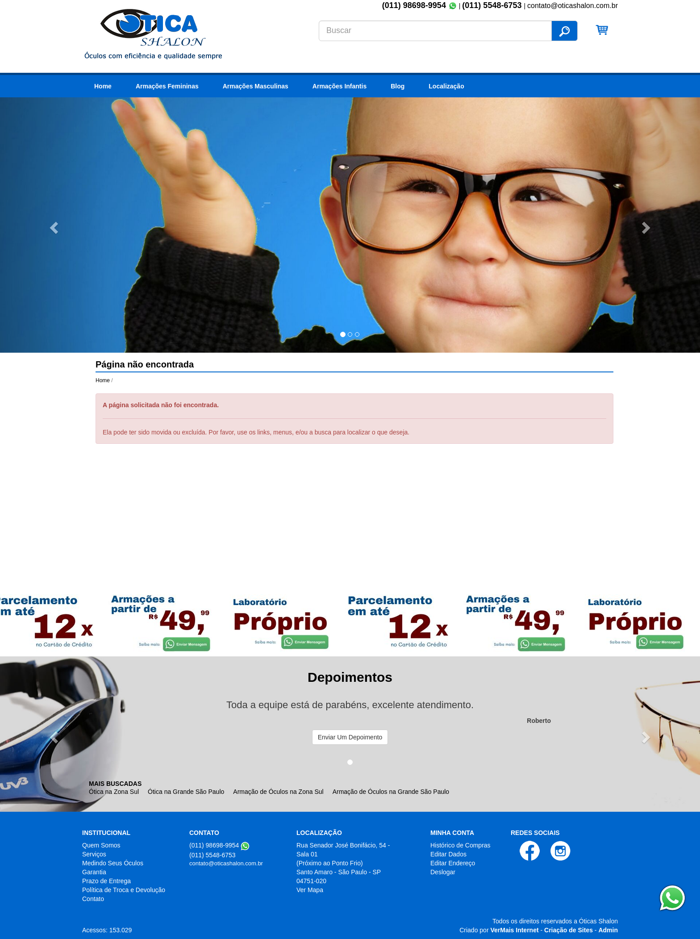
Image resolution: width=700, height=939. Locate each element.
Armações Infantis (339, 86)
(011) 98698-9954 (414, 5)
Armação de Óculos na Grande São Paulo (391, 791)
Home (103, 86)
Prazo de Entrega (106, 881)
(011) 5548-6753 (493, 5)
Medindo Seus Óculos (112, 863)
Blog (397, 86)
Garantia (94, 872)
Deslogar (442, 872)
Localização (446, 86)
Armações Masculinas (255, 86)
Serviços (94, 854)
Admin (608, 930)
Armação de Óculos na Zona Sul (278, 791)
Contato (93, 898)
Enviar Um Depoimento (350, 737)
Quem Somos (101, 845)
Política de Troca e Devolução (123, 889)
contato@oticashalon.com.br (226, 863)
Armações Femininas (167, 86)
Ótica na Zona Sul (114, 791)
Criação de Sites (568, 930)
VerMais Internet (514, 930)
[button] (52, 225)
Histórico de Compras (460, 845)
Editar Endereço (452, 863)
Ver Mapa (309, 889)
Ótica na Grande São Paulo (186, 791)
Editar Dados (448, 854)
